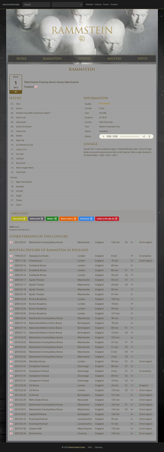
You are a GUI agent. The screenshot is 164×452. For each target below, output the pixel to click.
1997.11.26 (20, 260)
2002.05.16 (20, 265)
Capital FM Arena (37, 414)
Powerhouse (35, 260)
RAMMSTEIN (52, 58)
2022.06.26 (20, 433)
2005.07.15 (20, 323)
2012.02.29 (20, 400)
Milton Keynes (85, 428)
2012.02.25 (20, 395)
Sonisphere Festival (39, 366)
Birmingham (84, 323)
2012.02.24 (20, 385)
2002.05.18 (20, 289)
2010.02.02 (20, 337)
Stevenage (83, 366)
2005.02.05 (20, 313)
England (99, 242)
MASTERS (114, 58)
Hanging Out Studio (39, 256)
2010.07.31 (20, 366)
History (98, 4)
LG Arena (33, 395)
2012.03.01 (20, 242)
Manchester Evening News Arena (46, 242)
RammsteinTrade (77, 447)
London (81, 256)
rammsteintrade (11, 4)
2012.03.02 (20, 414)
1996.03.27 (20, 256)
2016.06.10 (20, 424)
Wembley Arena (37, 361)
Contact (114, 4)
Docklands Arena (37, 265)
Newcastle (83, 400)
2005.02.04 (20, 299)
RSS (90, 447)
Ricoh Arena (35, 433)
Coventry (82, 433)
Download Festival (38, 419)
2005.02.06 (20, 318)
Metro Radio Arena (38, 400)
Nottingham (84, 414)
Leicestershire (85, 419)
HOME (21, 58)
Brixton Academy (38, 299)
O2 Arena (34, 385)
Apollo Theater (36, 280)
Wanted (89, 4)
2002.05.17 (20, 280)
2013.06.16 (20, 419)
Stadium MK (35, 428)
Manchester (84, 242)
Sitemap (98, 447)
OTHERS (84, 58)
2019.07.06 (20, 428)
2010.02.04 (20, 361)
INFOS (143, 58)
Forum (106, 4)
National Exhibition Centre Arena (45, 323)
